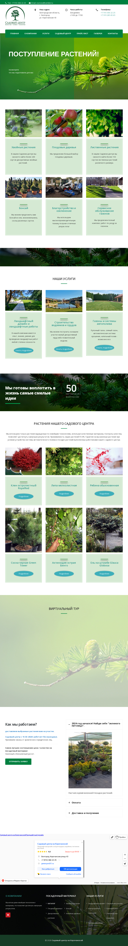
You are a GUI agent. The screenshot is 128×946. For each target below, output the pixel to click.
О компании (30, 33)
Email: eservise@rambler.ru (42, 3)
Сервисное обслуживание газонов (104, 210)
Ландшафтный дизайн (96, 904)
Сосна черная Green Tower (23, 564)
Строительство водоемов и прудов (64, 324)
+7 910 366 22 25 (18, 3)
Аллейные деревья (73, 913)
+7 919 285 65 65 (108, 15)
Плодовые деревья (64, 147)
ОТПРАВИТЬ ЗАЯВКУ (18, 762)
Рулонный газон (112, 908)
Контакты (113, 33)
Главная (14, 33)
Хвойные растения (24, 147)
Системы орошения (95, 923)
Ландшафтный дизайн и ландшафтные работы (23, 323)
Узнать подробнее (24, 350)
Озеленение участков (114, 904)
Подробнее (23, 496)
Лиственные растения (104, 147)
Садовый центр (63, 33)
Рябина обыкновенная (104, 485)
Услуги (45, 33)
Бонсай (23, 208)
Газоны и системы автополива (104, 322)
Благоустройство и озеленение (64, 209)
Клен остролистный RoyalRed (23, 487)
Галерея (98, 33)
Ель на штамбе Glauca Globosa (104, 564)
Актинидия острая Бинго (64, 564)
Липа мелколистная (64, 485)
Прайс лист (82, 33)
